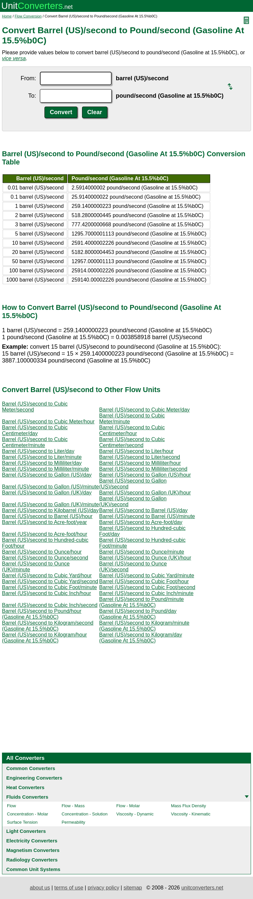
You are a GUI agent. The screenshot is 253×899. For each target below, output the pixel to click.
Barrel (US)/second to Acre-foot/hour (44, 534)
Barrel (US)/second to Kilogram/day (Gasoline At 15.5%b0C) (140, 637)
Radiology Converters (32, 859)
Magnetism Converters (33, 850)
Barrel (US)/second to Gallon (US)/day (47, 475)
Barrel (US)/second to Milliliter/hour (140, 463)
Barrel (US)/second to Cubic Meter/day (144, 409)
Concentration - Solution (84, 814)
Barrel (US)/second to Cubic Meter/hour (48, 421)
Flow (11, 805)
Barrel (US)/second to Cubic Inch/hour (46, 593)
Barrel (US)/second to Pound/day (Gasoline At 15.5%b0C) (138, 614)
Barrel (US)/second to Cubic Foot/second (147, 587)
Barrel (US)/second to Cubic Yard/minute (146, 575)
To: (32, 95)
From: (28, 78)
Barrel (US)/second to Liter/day (38, 451)
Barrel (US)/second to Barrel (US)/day (143, 510)
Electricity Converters (31, 840)
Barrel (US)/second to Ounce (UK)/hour (145, 558)
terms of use (68, 887)
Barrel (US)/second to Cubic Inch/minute (146, 593)
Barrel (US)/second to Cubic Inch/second (50, 605)
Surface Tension (22, 822)
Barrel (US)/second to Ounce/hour (42, 552)
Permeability (73, 822)
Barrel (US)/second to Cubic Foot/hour (144, 581)
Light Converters (26, 831)
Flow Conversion (28, 16)
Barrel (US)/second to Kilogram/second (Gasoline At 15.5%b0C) (47, 626)
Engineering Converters (34, 778)
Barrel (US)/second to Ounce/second (45, 558)
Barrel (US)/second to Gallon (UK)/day (47, 492)
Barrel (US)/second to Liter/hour (136, 451)
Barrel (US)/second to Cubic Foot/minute (49, 587)
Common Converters (30, 768)
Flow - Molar (128, 805)
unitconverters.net (202, 887)
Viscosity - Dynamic (135, 814)
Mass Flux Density (188, 805)
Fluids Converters (27, 797)
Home (7, 16)
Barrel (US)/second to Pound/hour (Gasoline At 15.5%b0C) (41, 614)
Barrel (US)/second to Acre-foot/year (44, 522)
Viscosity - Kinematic (191, 814)
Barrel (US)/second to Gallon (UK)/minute (50, 504)
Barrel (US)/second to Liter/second (139, 457)
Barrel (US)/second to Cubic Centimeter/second (132, 442)
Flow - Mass (73, 805)
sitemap (133, 887)
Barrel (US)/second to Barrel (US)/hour (47, 516)
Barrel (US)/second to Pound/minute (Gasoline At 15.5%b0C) (141, 602)
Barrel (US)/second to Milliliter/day (42, 463)
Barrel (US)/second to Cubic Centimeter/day (35, 430)
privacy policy (103, 887)
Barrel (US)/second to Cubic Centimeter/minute (35, 442)
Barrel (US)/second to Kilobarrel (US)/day (50, 510)
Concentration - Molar (27, 814)
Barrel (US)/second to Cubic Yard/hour (47, 575)
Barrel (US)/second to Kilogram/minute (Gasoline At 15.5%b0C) (144, 626)
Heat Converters (25, 787)
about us (40, 887)
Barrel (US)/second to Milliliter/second (143, 469)
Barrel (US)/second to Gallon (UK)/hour (145, 492)
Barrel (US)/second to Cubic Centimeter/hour (132, 430)
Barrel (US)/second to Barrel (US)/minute (147, 516)
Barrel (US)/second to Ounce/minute (141, 552)
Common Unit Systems (33, 869)
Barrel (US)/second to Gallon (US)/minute (50, 486)
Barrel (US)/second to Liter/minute (42, 457)
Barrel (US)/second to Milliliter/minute (45, 469)
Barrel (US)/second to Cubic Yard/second (50, 581)
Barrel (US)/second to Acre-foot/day (141, 522)
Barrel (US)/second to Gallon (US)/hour (145, 475)
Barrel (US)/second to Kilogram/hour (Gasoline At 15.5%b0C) (44, 637)
